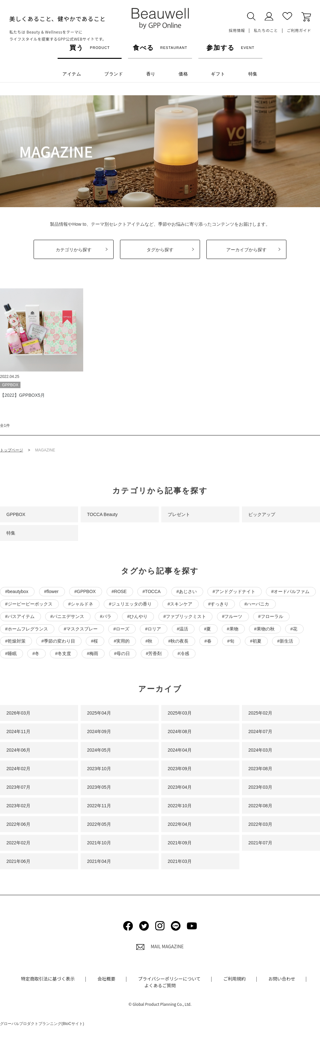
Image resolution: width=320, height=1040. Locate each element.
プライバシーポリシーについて (169, 978)
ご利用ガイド (299, 30)
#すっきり (218, 603)
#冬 (35, 653)
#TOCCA (151, 591)
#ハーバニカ (256, 603)
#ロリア (153, 628)
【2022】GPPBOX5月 (22, 395)
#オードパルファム (290, 591)
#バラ (105, 616)
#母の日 (122, 653)
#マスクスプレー (81, 628)
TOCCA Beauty (102, 514)
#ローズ (121, 628)
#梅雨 (92, 653)
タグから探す (160, 249)
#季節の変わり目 (58, 641)
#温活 (182, 628)
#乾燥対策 (15, 641)
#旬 (230, 641)
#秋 (149, 641)
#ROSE (119, 591)
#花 (293, 628)
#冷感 (183, 653)
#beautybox (16, 591)
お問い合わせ (281, 978)
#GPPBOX (85, 591)
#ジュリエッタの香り (130, 603)
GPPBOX (15, 514)
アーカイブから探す (246, 249)
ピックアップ (261, 514)
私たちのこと (266, 30)
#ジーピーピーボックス (28, 603)
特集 (10, 533)
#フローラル (270, 616)
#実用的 (122, 641)
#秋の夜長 (178, 641)
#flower (51, 591)
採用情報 (237, 30)
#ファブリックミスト (185, 616)
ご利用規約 (234, 978)
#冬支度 (63, 653)
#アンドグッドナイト (233, 591)
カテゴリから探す (74, 249)
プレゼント (179, 514)
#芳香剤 (154, 653)
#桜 (94, 641)
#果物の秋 (264, 628)
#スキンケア (179, 603)
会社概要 (107, 978)
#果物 (232, 628)
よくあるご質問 (160, 985)
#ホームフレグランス (26, 628)
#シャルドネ (80, 603)
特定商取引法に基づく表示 (48, 978)
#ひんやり (137, 616)
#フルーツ (232, 616)
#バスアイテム (20, 616)
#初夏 (255, 641)
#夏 (207, 628)
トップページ (11, 450)
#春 (208, 641)
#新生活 (285, 641)
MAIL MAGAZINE (160, 946)
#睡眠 (11, 653)
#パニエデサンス (67, 616)
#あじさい (186, 591)
